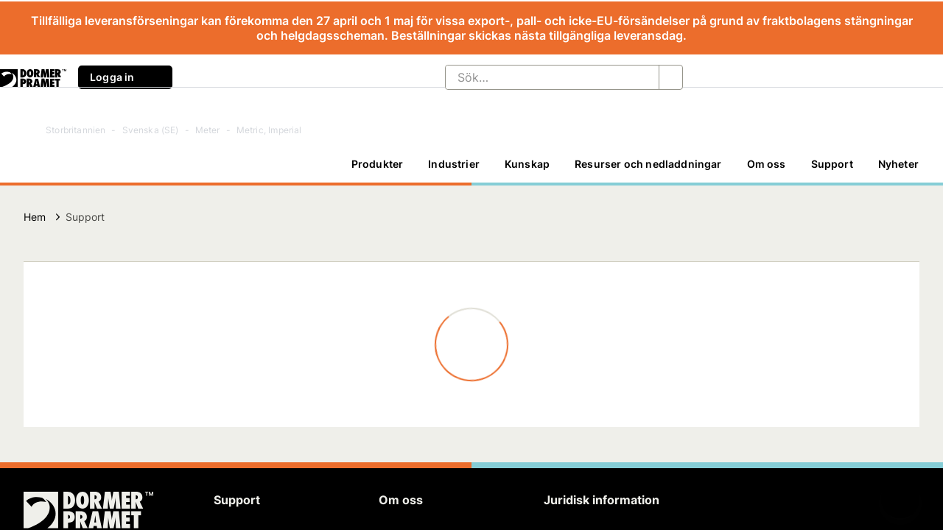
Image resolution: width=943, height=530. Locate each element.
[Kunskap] (527, 164)
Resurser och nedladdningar (648, 164)
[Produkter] (377, 164)
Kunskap (527, 164)
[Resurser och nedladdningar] (648, 164)
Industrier (454, 164)
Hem (35, 217)
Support (832, 164)
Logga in (125, 77)
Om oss (766, 164)
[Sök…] (540, 77)
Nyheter (898, 164)
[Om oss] (767, 164)
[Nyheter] (898, 164)
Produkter (377, 164)
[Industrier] (454, 164)
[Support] (832, 164)
